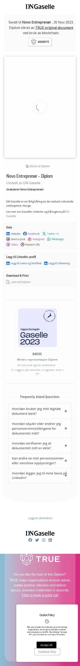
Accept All (46, 645)
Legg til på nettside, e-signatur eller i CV (37, 371)
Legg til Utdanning (57, 263)
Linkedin (13, 234)
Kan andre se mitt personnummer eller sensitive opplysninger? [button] (38, 460)
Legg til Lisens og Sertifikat (23, 263)
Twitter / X (50, 234)
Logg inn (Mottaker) (40, 518)
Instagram (36, 239)
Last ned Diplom (18, 282)
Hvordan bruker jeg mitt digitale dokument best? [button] (36, 411)
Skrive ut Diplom (39, 166)
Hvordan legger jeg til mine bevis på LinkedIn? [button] (39, 475)
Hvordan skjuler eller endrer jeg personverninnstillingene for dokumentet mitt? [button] (36, 428)
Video (12, 245)
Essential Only (47, 652)
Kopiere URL (30, 245)
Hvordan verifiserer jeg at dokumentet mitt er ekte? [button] (31, 445)
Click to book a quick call (40, 595)
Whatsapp (55, 239)
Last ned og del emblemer (37, 365)
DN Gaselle (31, 183)
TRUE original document (54, 27)
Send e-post (15, 239)
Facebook (31, 234)
